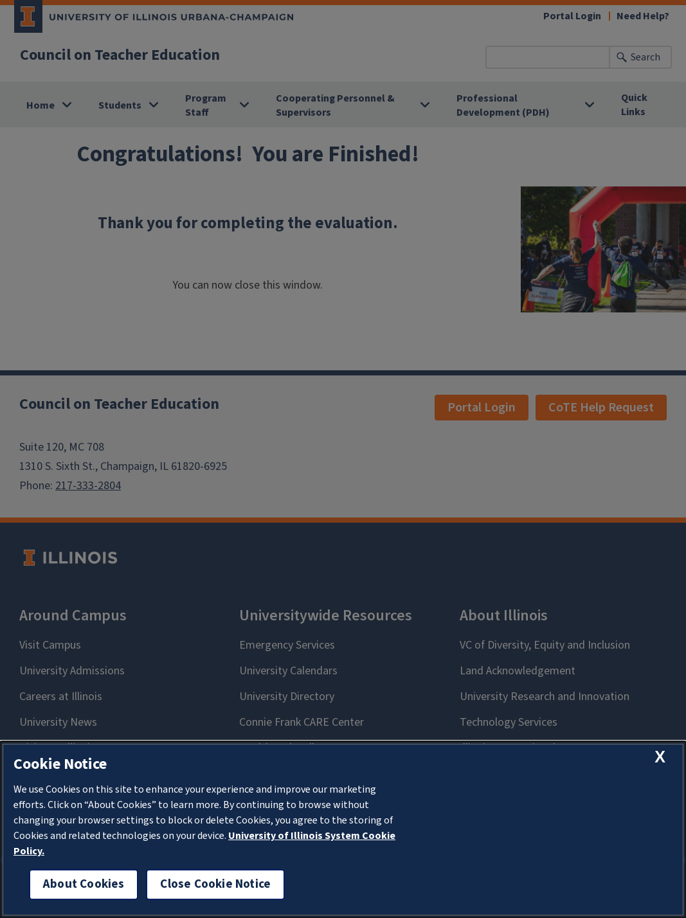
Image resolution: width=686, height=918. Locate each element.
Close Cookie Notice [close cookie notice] (215, 884)
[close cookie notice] (660, 757)
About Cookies (83, 884)
